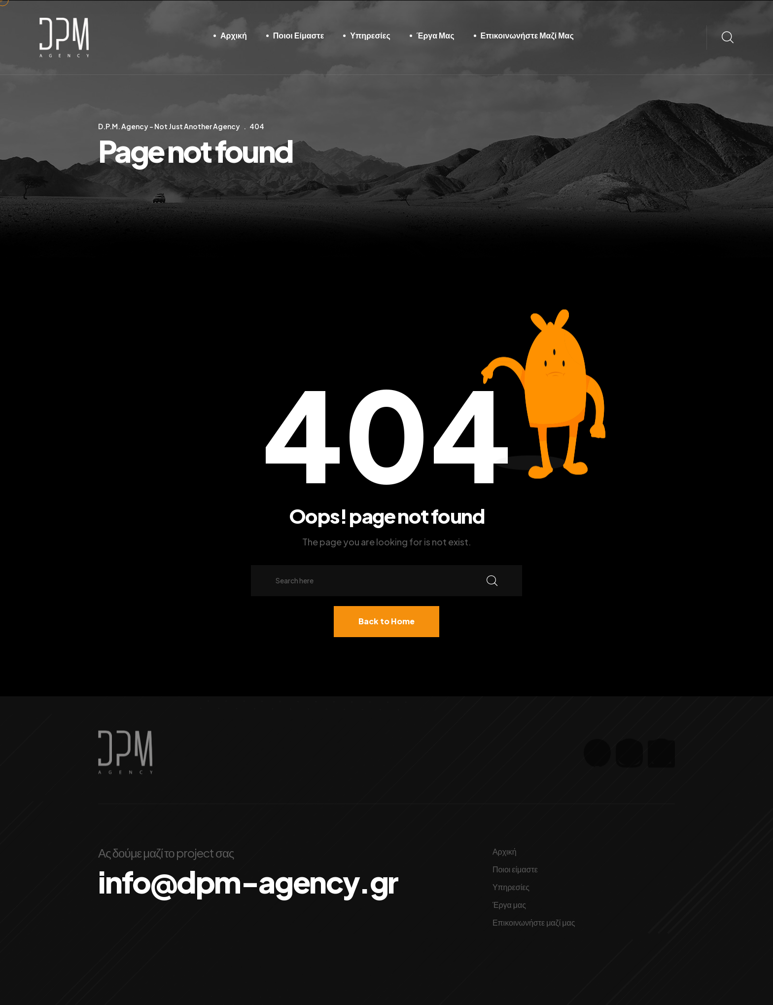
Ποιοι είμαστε (298, 35)
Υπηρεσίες (370, 35)
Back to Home (386, 621)
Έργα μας (436, 35)
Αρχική (233, 35)
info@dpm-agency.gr (248, 882)
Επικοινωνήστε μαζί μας (527, 35)
